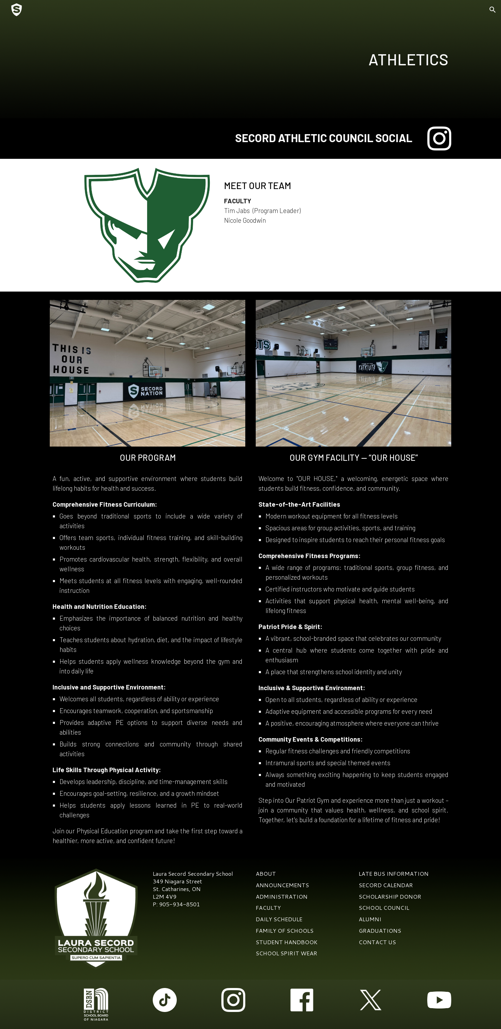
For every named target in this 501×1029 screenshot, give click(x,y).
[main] (319, 59)
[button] (492, 9)
